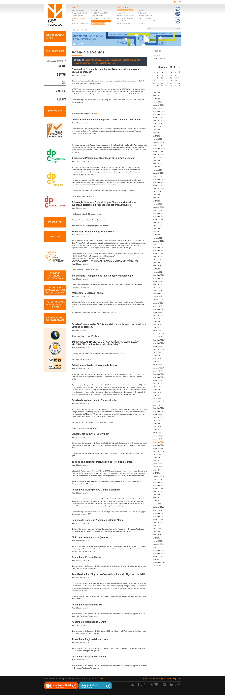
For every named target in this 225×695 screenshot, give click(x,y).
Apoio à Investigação (124, 23)
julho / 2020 (157, 287)
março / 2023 (157, 204)
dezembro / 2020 (159, 275)
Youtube (154, 684)
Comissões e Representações (102, 18)
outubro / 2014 (158, 448)
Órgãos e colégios (78, 10)
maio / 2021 (157, 266)
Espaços (177, 678)
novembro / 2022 (159, 216)
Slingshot (99, 678)
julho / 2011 (157, 528)
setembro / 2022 (158, 222)
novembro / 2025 (159, 114)
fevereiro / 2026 (158, 105)
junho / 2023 (157, 195)
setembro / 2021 (158, 256)
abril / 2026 (156, 99)
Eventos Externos (159, 59)
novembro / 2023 (159, 182)
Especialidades (122, 21)
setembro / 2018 (158, 315)
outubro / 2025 (158, 117)
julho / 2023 (157, 191)
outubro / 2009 (158, 566)
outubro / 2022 (158, 219)
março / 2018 (157, 331)
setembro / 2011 (158, 522)
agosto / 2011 (157, 525)
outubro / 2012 (158, 488)
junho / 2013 (157, 470)
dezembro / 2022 (159, 213)
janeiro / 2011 (157, 547)
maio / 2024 (157, 164)
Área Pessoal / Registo (125, 10)
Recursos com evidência (125, 15)
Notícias (74, 21)
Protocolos (141, 10)
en (180, 2)
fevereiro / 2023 (158, 207)
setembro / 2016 (158, 383)
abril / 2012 (156, 501)
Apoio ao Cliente (97, 15)
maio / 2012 (157, 498)
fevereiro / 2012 (158, 507)
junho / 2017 (157, 355)
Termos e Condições (151, 678)
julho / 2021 (157, 259)
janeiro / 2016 (157, 405)
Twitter (145, 684)
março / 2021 (157, 272)
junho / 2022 (157, 229)
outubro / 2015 (158, 414)
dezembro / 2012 (159, 482)
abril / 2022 (156, 235)
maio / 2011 (157, 535)
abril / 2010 (156, 559)
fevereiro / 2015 (158, 436)
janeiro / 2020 (157, 290)
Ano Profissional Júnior (125, 18)
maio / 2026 (157, 96)
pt (175, 2)
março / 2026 (157, 102)
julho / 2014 (157, 454)
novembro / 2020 (159, 278)
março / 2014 (157, 463)
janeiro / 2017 (157, 371)
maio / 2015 (157, 426)
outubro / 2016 (158, 380)
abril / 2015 (156, 430)
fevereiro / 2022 (158, 241)
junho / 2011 (157, 532)
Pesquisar (150, 28)
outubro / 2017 (158, 346)
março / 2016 (157, 399)
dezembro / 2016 (159, 374)
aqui (96, 114)
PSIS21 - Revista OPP (99, 13)
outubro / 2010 (158, 556)
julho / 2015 (157, 420)
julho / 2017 (157, 352)
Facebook (138, 684)
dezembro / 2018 (159, 309)
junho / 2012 (157, 495)
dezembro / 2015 (159, 408)
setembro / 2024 (158, 154)
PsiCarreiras (142, 13)
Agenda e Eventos (78, 18)
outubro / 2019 (158, 297)
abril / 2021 (156, 269)
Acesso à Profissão (98, 23)
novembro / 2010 (159, 553)
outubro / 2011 (158, 519)
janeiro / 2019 (157, 306)
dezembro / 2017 (159, 340)
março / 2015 (157, 433)
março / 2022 (157, 238)
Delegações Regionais (79, 13)
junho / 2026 (157, 93)
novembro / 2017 (159, 343)
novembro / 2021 (159, 250)
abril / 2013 (156, 473)
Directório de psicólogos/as (101, 21)
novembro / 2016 (159, 377)
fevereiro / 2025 (158, 142)
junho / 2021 (157, 263)
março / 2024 (157, 170)
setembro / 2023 (158, 188)
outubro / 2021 (158, 253)
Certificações (96, 10)
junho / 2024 (157, 161)
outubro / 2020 (158, 281)
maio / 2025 (157, 133)
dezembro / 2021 (159, 247)
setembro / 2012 (158, 491)
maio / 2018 (157, 324)
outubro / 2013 (158, 467)
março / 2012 (157, 504)
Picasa (164, 684)
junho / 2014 (157, 457)
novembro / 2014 (159, 445)
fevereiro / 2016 (158, 402)
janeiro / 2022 (157, 244)
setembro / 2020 (158, 284)
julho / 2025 (157, 126)
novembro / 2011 (159, 516)
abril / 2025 (156, 136)
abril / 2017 (156, 361)
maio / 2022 (157, 232)
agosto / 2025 (157, 123)
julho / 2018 (157, 318)
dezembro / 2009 (159, 563)
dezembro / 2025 (159, 111)
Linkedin (171, 684)
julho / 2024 (157, 157)
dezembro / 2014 (159, 442)
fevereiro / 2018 (158, 334)
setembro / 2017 (158, 349)
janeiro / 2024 (157, 176)
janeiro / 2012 (157, 510)
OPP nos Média (77, 15)
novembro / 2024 (159, 148)
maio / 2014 (157, 460)
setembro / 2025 (158, 120)
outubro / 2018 (158, 312)
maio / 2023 (157, 198)
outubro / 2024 (158, 151)
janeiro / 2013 (157, 479)
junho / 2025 (157, 130)
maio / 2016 (157, 392)
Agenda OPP (157, 56)
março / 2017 (157, 365)
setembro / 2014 (158, 451)
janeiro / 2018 (157, 337)
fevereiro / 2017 (158, 368)
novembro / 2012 (159, 485)
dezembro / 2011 (159, 513)
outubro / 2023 (158, 185)
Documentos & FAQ (145, 15)
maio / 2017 (157, 358)
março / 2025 (157, 139)
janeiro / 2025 (157, 145)
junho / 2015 (157, 423)
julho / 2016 (157, 386)
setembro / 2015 (158, 417)
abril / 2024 (156, 167)
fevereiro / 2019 (158, 303)
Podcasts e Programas (80, 23)
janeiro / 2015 (157, 439)
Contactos (166, 678)
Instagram (179, 684)
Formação (141, 23)
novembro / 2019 (159, 293)
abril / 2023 (156, 201)
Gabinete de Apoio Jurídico (147, 21)
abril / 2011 (156, 538)
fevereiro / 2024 (158, 173)
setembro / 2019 (158, 300)
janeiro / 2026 (157, 108)
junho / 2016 (157, 389)
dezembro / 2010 (159, 550)
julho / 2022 (157, 225)
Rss (132, 685)
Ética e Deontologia (144, 18)
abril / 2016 (156, 396)
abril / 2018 (156, 328)
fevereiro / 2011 (158, 544)
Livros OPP (121, 13)
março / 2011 (157, 541)
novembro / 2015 (159, 411)
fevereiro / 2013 (158, 476)
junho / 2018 (157, 321)
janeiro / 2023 (157, 210)
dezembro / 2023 (159, 179)
